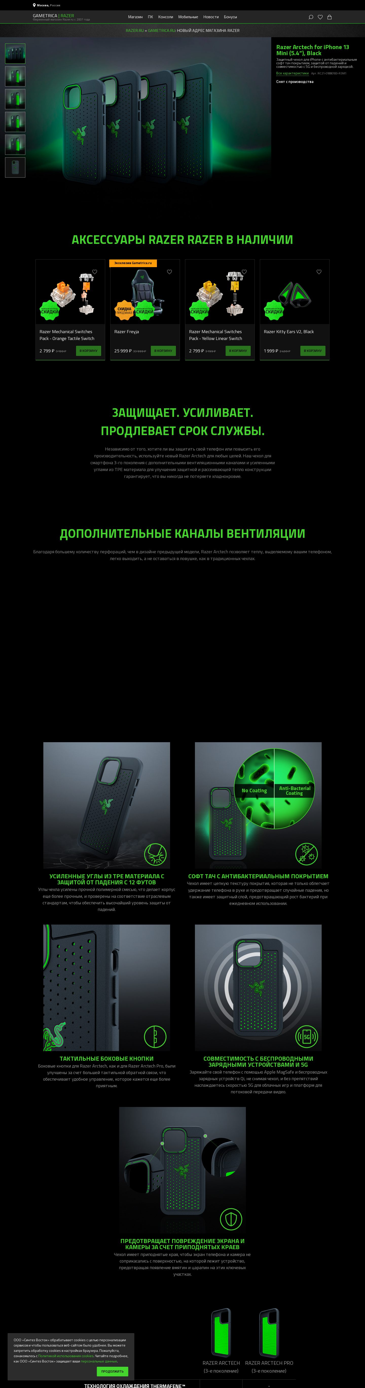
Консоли (165, 16)
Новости (211, 16)
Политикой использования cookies (66, 1355)
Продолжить (111, 1371)
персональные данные (99, 1360)
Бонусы (230, 16)
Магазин (135, 16)
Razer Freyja (126, 331)
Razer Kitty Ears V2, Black (289, 331)
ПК (150, 16)
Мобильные (188, 16)
